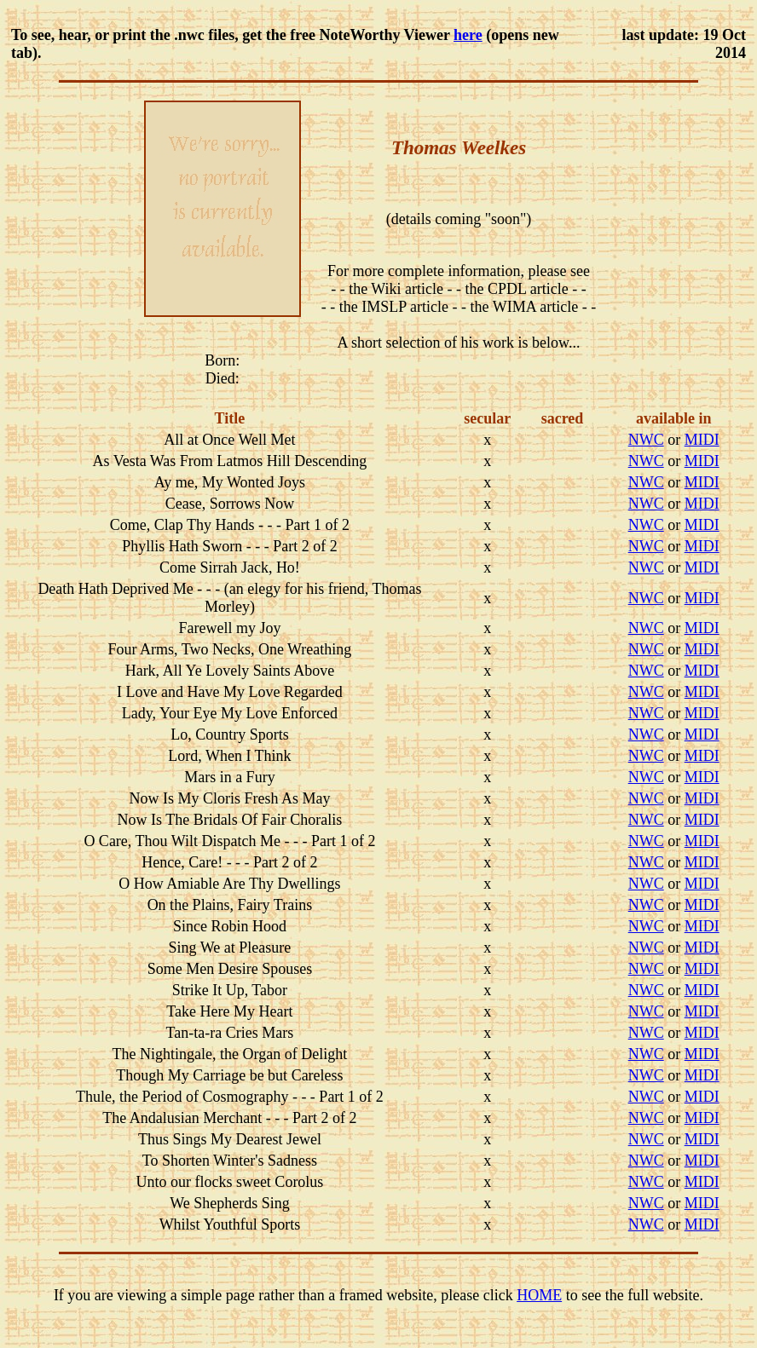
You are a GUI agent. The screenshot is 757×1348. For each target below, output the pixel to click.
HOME (539, 1295)
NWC (646, 439)
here (468, 34)
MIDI (702, 439)
